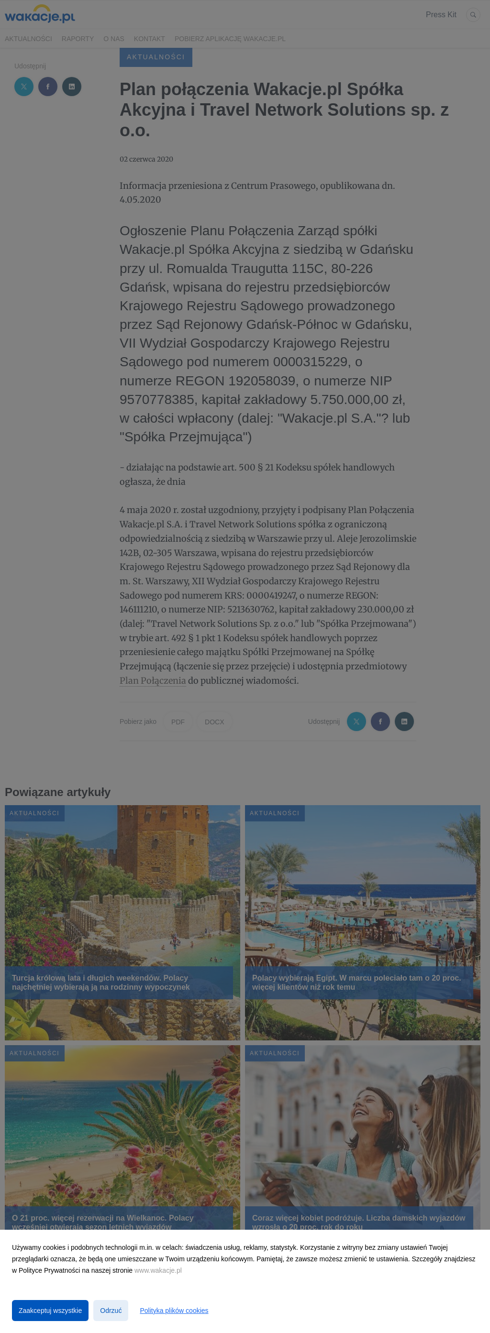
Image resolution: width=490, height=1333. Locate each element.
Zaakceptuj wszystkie (50, 1310)
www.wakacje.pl (158, 1270)
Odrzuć (111, 1310)
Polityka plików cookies (174, 1310)
